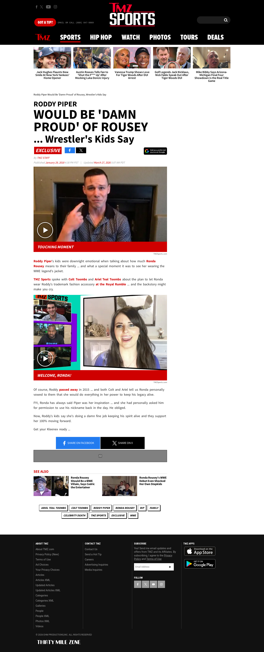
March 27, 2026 (102, 162)
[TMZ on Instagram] (55, 7)
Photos (160, 37)
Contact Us (91, 549)
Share (78, 443)
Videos (39, 626)
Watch (131, 37)
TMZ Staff (43, 157)
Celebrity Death (74, 515)
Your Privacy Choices (48, 569)
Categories (42, 595)
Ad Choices (42, 564)
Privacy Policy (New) (47, 554)
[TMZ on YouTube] (153, 584)
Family (154, 508)
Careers (89, 559)
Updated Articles (45, 585)
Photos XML (43, 621)
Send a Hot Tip (93, 554)
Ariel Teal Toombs (53, 508)
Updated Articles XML (48, 590)
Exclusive (117, 515)
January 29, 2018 (55, 162)
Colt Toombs (79, 508)
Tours (189, 37)
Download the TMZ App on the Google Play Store (199, 564)
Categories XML (45, 600)
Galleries (40, 605)
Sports (70, 37)
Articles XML (43, 580)
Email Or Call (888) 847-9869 (76, 22)
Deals (215, 37)
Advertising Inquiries (96, 564)
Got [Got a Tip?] (45, 22)
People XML (42, 616)
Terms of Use (43, 559)
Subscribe (170, 567)
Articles (40, 574)
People (39, 610)
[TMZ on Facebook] (37, 7)
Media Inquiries (93, 569)
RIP (142, 508)
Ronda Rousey (124, 508)
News (43, 37)
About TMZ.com (45, 549)
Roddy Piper (101, 508)
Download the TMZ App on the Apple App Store (199, 551)
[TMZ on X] (42, 7)
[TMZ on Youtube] (48, 6)
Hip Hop (101, 37)
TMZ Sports (42, 279)
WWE (133, 515)
